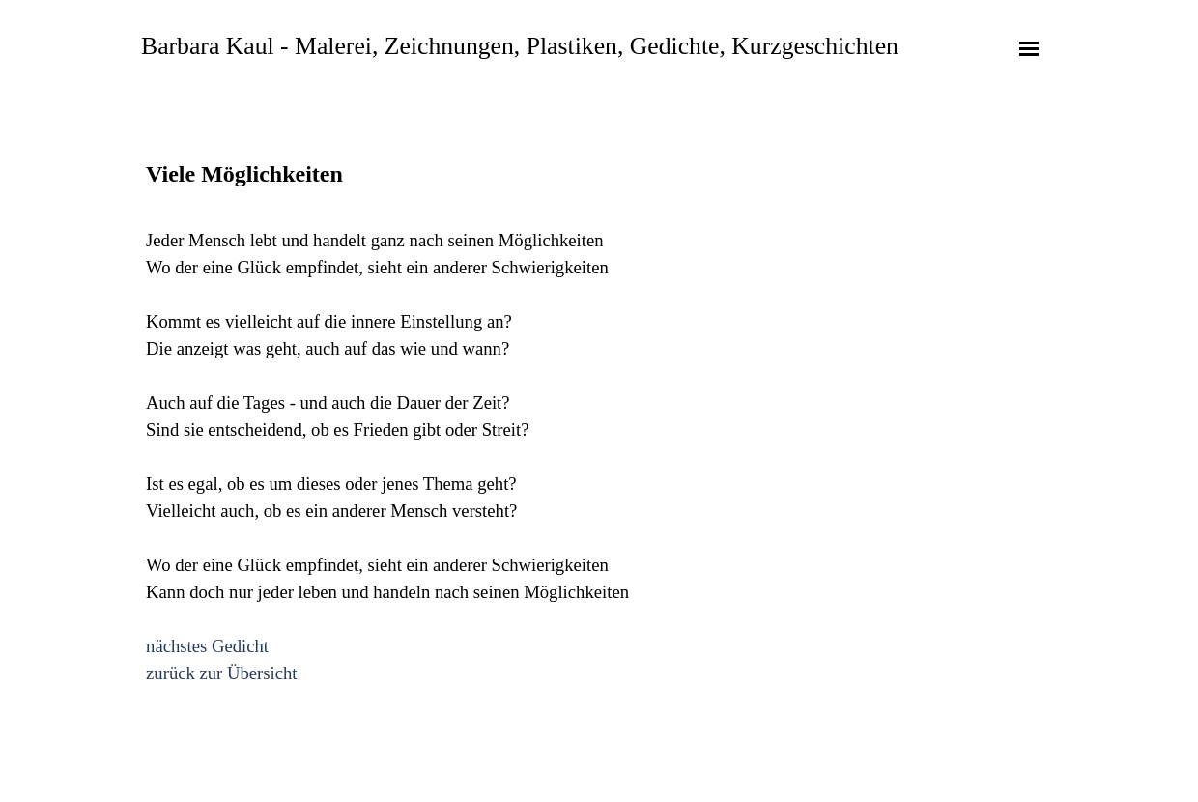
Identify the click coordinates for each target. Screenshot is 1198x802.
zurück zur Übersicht (221, 673)
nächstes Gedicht (207, 646)
